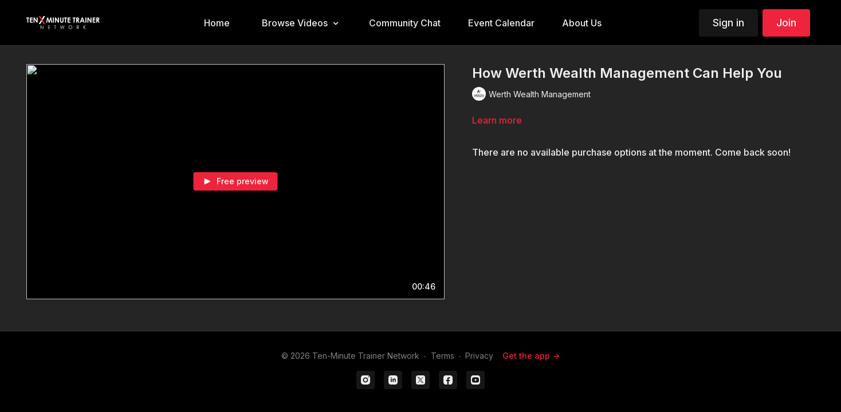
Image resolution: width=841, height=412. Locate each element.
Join (786, 23)
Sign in (728, 23)
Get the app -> (531, 355)
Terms (442, 355)
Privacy (479, 355)
